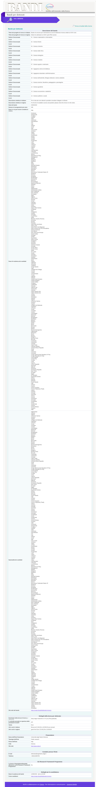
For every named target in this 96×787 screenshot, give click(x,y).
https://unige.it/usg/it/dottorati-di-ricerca (41, 710)
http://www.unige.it (36, 746)
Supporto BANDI (72, 784)
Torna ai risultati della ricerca (82, 26)
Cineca (42, 784)
